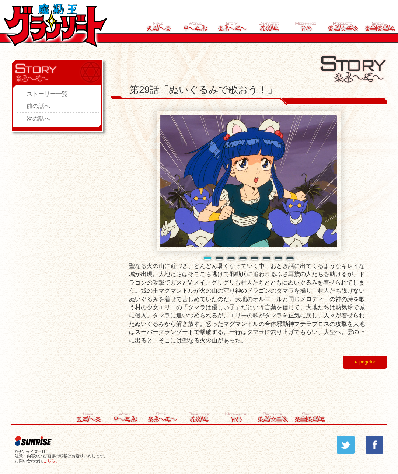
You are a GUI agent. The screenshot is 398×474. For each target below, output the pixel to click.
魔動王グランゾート (55, 25)
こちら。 (51, 461)
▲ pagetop (364, 362)
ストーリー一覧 (47, 94)
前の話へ (38, 106)
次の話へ (38, 118)
